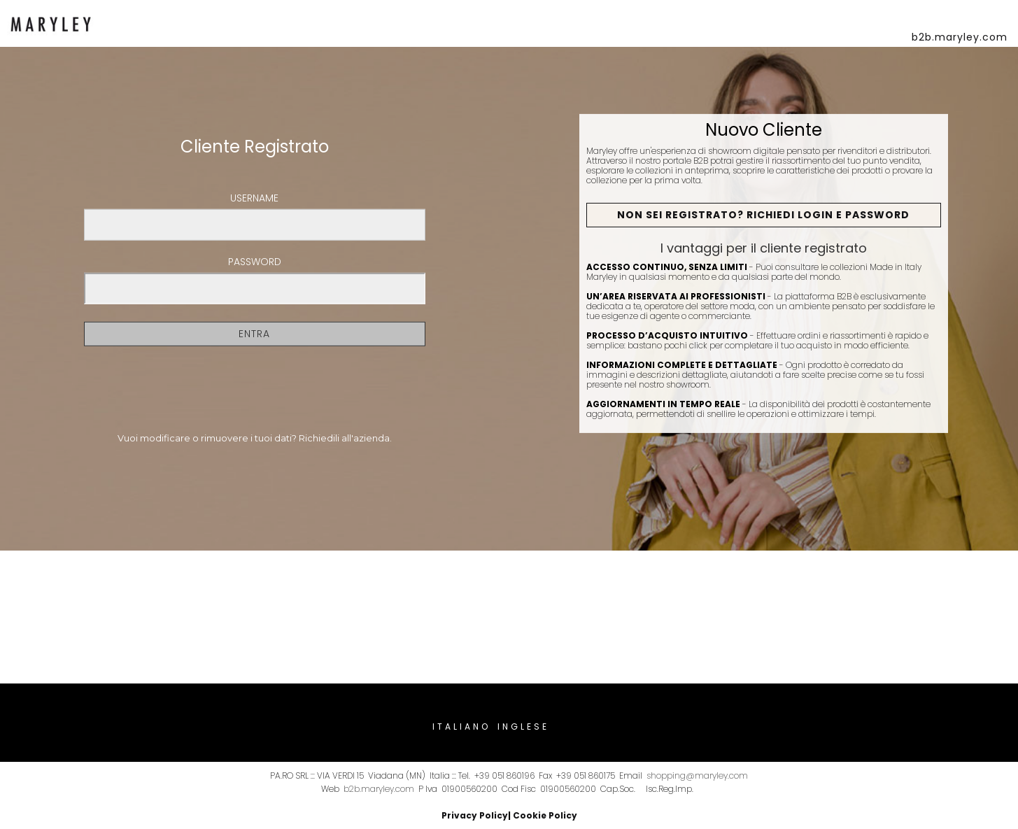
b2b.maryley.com (379, 789)
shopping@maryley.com (697, 775)
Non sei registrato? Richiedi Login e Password (763, 215)
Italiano (461, 726)
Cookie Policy (545, 815)
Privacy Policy (474, 815)
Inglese (523, 726)
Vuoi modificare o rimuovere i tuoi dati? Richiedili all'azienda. (255, 438)
